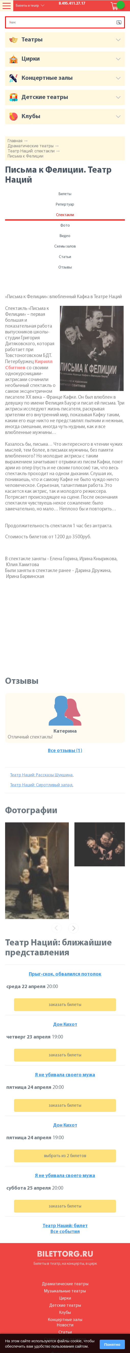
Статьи (65, 257)
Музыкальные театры (65, 1291)
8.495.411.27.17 (72, 4)
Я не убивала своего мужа (65, 1075)
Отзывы (65, 268)
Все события (65, 1231)
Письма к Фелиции (25, 156)
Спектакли (65, 215)
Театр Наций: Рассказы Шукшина (41, 775)
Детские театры (65, 1305)
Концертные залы (65, 1320)
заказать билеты (65, 1005)
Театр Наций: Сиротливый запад (41, 785)
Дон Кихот (65, 1024)
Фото (65, 226)
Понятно (112, 1344)
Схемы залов (65, 247)
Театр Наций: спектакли (31, 151)
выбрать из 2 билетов (65, 1156)
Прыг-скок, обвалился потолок (65, 974)
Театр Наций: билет (65, 1226)
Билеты (65, 194)
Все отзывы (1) (65, 750)
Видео (65, 236)
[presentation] (56, 928)
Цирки (65, 1298)
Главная (15, 140)
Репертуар (65, 205)
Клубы (65, 1313)
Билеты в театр (27, 6)
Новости (65, 1325)
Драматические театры (31, 145)
